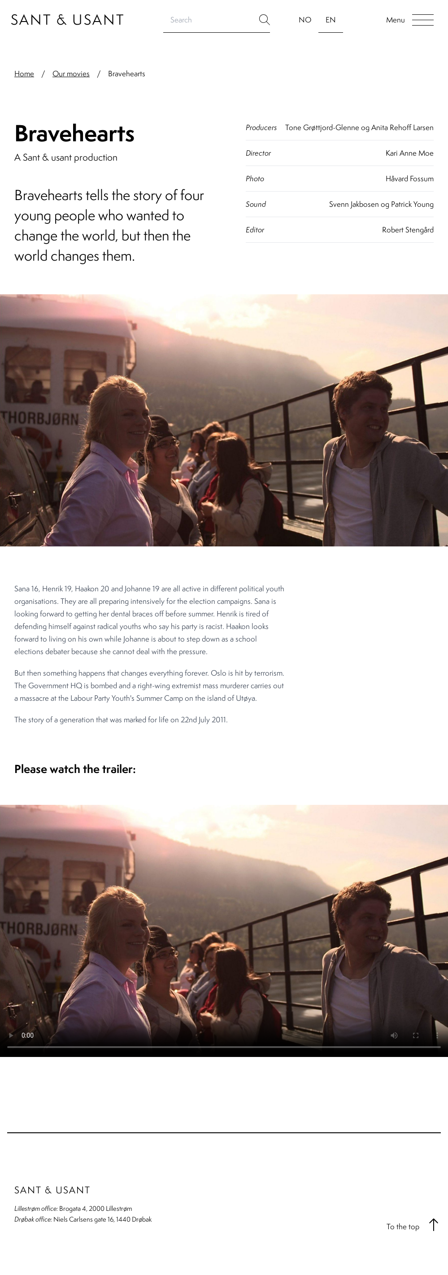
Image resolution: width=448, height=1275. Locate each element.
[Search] (211, 19)
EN (331, 20)
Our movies (71, 74)
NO (305, 20)
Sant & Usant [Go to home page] (68, 19)
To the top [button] (414, 1225)
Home (24, 74)
